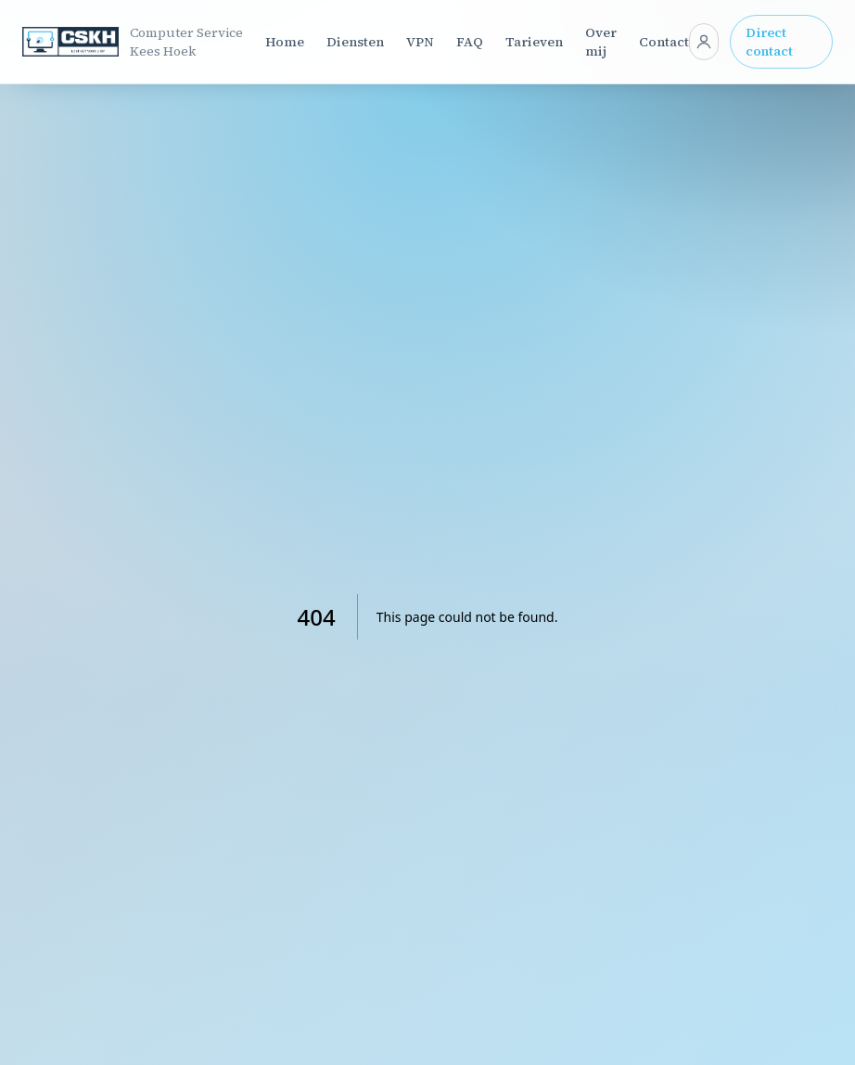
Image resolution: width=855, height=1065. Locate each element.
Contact (664, 41)
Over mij (601, 41)
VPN (420, 41)
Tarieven (534, 41)
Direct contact (769, 41)
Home (284, 41)
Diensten (355, 41)
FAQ (469, 41)
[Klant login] (704, 41)
